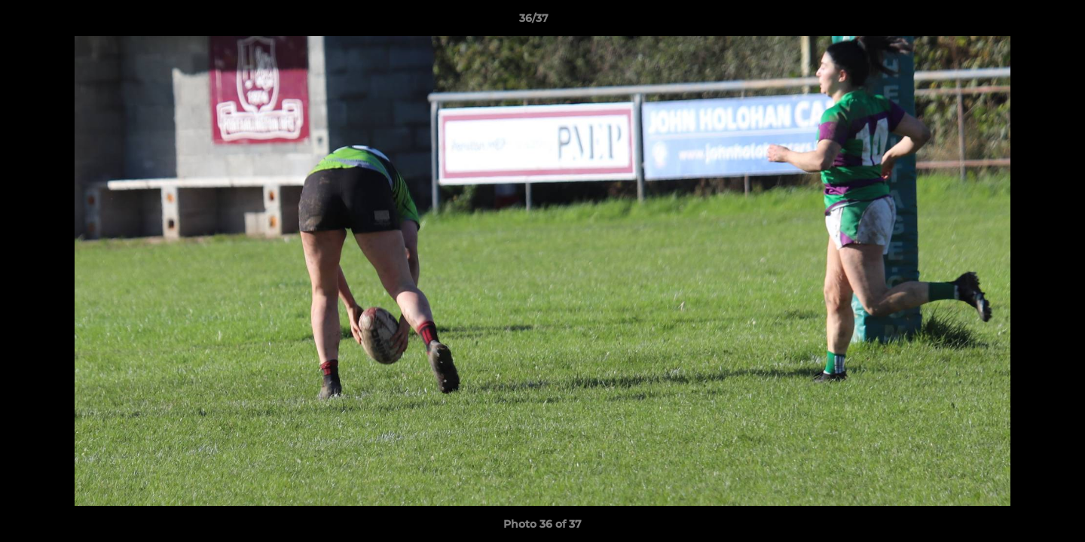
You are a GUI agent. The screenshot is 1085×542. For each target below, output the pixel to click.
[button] (1022, 22)
